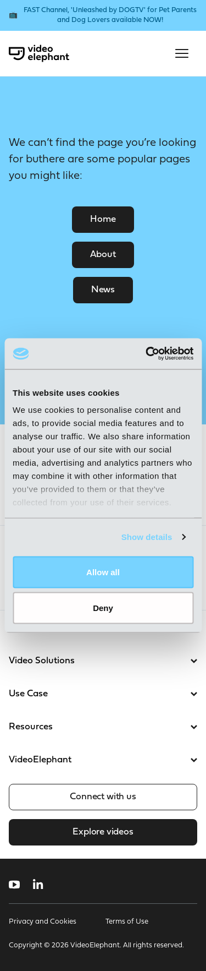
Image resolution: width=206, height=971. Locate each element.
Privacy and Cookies (42, 921)
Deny (103, 608)
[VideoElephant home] (39, 53)
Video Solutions (103, 660)
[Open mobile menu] (181, 53)
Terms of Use (126, 921)
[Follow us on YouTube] (14, 884)
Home (102, 219)
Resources (103, 727)
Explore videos (103, 832)
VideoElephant (103, 760)
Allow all (103, 571)
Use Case (103, 694)
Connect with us (103, 796)
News (103, 289)
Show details (146, 537)
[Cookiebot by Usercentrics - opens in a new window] (146, 354)
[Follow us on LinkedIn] (38, 884)
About (102, 254)
